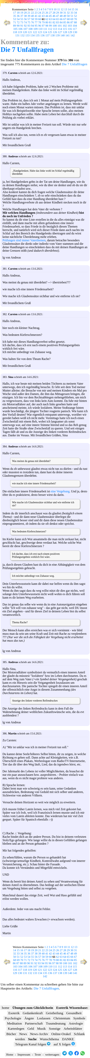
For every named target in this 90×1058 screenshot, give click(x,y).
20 (25, 12)
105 (15, 28)
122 (35, 32)
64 (53, 19)
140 (62, 35)
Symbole (79, 1018)
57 (28, 19)
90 (18, 25)
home (5, 1008)
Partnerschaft (34, 1023)
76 (32, 22)
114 (60, 28)
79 (43, 22)
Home (9, 1054)
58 (32, 19)
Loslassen (43, 1018)
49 (64, 15)
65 (57, 19)
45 (50, 15)
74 (25, 22)
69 (71, 19)
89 (14, 25)
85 (64, 22)
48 (61, 15)
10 (55, 9)
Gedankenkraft (33, 1013)
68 (68, 19)
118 (15, 32)
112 (50, 28)
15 (72, 9)
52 (75, 15)
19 (21, 12)
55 (21, 19)
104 (75, 25)
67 (64, 19)
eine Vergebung (60, 491)
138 (52, 35)
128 (65, 32)
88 (75, 22)
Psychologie (13, 1018)
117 (75, 28)
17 (14, 12)
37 (21, 15)
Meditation (14, 1023)
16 (76, 9)
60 (39, 19)
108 (30, 28)
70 (75, 19)
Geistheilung (54, 1013)
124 (45, 32)
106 (20, 28)
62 (46, 19)
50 (68, 15)
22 (32, 12)
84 (61, 22)
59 (36, 19)
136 (42, 35)
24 (39, 12)
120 (25, 32)
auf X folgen (64, 1044)
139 (57, 35)
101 (59, 25)
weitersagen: (52, 1054)
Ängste (29, 1018)
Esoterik (14, 1013)
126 (55, 32)
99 (50, 25)
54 (18, 19)
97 (43, 25)
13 (65, 9)
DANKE (68, 1039)
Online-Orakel (61, 1034)
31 (64, 12)
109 (35, 28)
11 (58, 9)
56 (25, 19)
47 (57, 15)
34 (75, 12)
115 (65, 28)
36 (18, 15)
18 (18, 12)
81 (50, 22)
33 (71, 12)
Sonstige (55, 1028)
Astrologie (76, 1023)
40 (32, 15)
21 (28, 12)
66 (61, 19)
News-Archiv (39, 1034)
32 (68, 12)
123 (40, 32)
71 (14, 22)
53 (14, 19)
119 (20, 32)
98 (46, 25)
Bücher (11, 1034)
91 (21, 25)
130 (75, 32)
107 (25, 28)
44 (46, 15)
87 (71, 22)
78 (39, 22)
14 (69, 9)
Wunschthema (49, 1039)
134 (32, 35)
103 (70, 25)
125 (50, 32)
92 (25, 25)
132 (22, 35)
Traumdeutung (56, 1023)
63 (50, 19)
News (23, 1034)
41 (36, 15)
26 (46, 12)
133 (27, 35)
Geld (30, 1028)
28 (53, 12)
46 (53, 15)
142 (72, 35)
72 (18, 22)
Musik (41, 1028)
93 (28, 25)
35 (14, 15)
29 (57, 12)
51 (71, 15)
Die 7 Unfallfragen (27, 49)
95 (36, 25)
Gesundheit (74, 1013)
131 (17, 35)
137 (47, 35)
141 (67, 35)
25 (43, 12)
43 (43, 15)
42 (39, 15)
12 (62, 9)
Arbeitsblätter (73, 1028)
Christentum (61, 1018)
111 (45, 28)
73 (21, 22)
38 (25, 15)
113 (55, 28)
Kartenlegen (16, 1028)
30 (61, 12)
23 (36, 12)
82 (53, 22)
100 (54, 25)
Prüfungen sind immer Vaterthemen (24, 240)
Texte (37, 1054)
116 (70, 28)
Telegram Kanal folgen (32, 1044)
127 (60, 32)
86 (68, 22)
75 (28, 22)
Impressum (24, 1054)
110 (40, 28)
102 (65, 25)
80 (46, 22)
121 (30, 32)
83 (57, 22)
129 (70, 32)
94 (32, 25)
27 (50, 12)
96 (39, 25)
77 (36, 22)
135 (37, 35)
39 (28, 15)
